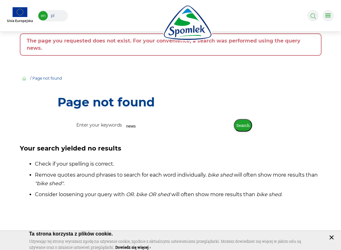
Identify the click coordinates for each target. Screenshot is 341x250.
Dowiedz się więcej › (133, 247)
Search (243, 125)
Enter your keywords (99, 125)
